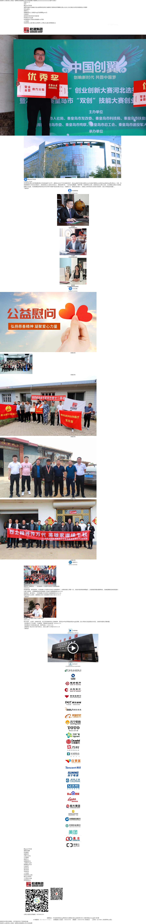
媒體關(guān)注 (43, 12)
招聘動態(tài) (52, 23)
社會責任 (26, 14)
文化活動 (70, 7)
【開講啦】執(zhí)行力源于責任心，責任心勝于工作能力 (39, 626)
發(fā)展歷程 (38, 7)
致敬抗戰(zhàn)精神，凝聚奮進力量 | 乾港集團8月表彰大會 (39, 595)
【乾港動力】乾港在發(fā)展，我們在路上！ (35, 625)
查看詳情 (73, 353)
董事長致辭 (27, 7)
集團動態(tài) (27, 12)
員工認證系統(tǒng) (113, 24)
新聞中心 (26, 11)
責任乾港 (31, 16)
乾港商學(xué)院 (28, 23)
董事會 (54, 7)
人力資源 (26, 21)
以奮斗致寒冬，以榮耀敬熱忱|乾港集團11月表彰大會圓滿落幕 (40, 591)
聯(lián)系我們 (36, 23)
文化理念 (75, 7)
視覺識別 (79, 7)
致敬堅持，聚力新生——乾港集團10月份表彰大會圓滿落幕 (39, 593)
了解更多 (26, 188)
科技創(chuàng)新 (28, 17)
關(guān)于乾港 (28, 5)
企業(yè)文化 (64, 7)
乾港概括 (32, 7)
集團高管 (49, 7)
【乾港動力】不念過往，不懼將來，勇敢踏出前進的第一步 (39, 623)
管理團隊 (58, 7)
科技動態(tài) (27, 19)
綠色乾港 (26, 16)
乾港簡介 (44, 7)
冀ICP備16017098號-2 (45, 919)
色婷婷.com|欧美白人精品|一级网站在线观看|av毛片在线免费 (16, 923)
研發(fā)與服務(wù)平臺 (37, 19)
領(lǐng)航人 (27, 9)
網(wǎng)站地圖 (73, 916)
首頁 (25, 4)
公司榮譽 (84, 7)
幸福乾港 (36, 16)
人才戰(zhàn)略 (45, 23)
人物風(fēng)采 (35, 12)
